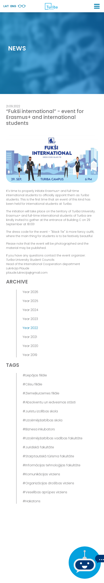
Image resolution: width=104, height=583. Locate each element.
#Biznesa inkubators (39, 429)
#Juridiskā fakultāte (38, 447)
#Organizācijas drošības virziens (48, 483)
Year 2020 (30, 346)
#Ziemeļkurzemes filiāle (41, 393)
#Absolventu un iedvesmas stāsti (49, 402)
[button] (97, 6)
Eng (13, 6)
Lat (6, 6)
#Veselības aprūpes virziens (45, 492)
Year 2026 (30, 292)
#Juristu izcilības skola (40, 411)
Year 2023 (30, 319)
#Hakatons (31, 501)
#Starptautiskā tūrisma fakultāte (48, 456)
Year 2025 (30, 301)
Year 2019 (30, 354)
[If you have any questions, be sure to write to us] (83, 562)
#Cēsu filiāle (32, 384)
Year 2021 (30, 337)
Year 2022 (30, 328)
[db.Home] (51, 6)
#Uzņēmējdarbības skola (42, 420)
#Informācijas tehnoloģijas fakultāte (51, 465)
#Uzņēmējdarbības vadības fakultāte (52, 438)
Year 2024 (30, 310)
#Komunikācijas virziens (41, 474)
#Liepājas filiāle (35, 375)
